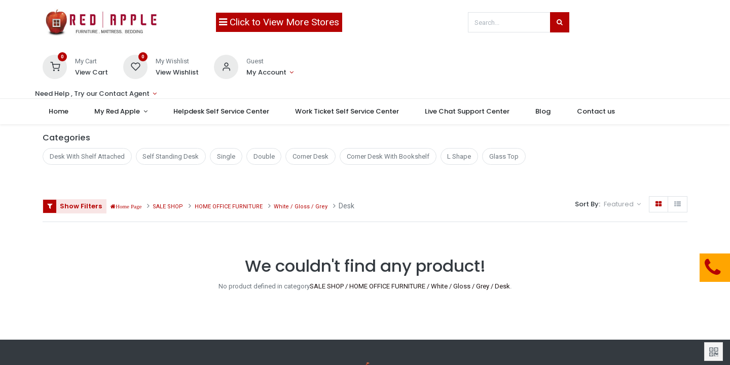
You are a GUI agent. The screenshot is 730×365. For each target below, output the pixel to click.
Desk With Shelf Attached (87, 156)
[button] (622, 204)
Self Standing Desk (170, 156)
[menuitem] (65, 111)
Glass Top (504, 156)
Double (264, 156)
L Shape (459, 156)
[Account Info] (270, 72)
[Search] (559, 22)
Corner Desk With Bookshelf (388, 156)
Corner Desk (310, 156)
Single (226, 156)
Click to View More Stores (279, 22)
